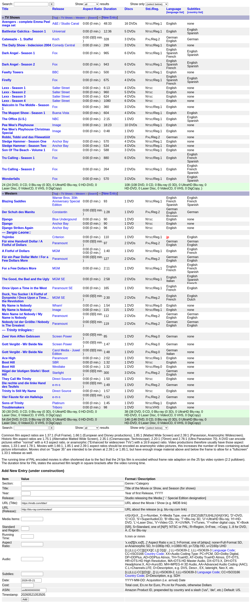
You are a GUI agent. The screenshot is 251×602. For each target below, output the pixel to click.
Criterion (58, 237)
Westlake (58, 366)
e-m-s (56, 385)
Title (5, 9)
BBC (55, 72)
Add (25, 599)
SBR (55, 362)
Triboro (57, 407)
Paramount (60, 243)
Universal (58, 31)
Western (81, 17)
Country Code (154, 553)
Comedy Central (63, 45)
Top (55, 17)
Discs (129, 9)
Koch (55, 39)
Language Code (223, 550)
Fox (55, 53)
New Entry (109, 17)
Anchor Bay (60, 141)
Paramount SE (62, 288)
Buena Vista (60, 113)
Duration (110, 9)
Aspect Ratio (92, 9)
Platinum (58, 403)
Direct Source (61, 378)
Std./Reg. (152, 9)
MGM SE (58, 279)
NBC (55, 119)
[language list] (175, 12)
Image (56, 125)
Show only (137, 4)
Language (173, 9)
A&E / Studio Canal (65, 23)
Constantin (59, 212)
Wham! (57, 305)
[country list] (195, 12)
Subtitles (193, 9)
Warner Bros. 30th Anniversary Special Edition (66, 201)
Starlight (58, 372)
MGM (56, 251)
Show (79, 4)
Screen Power (62, 336)
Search (7, 4)
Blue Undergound (64, 219)
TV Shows (12, 17)
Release (58, 9)
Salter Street (61, 88)
